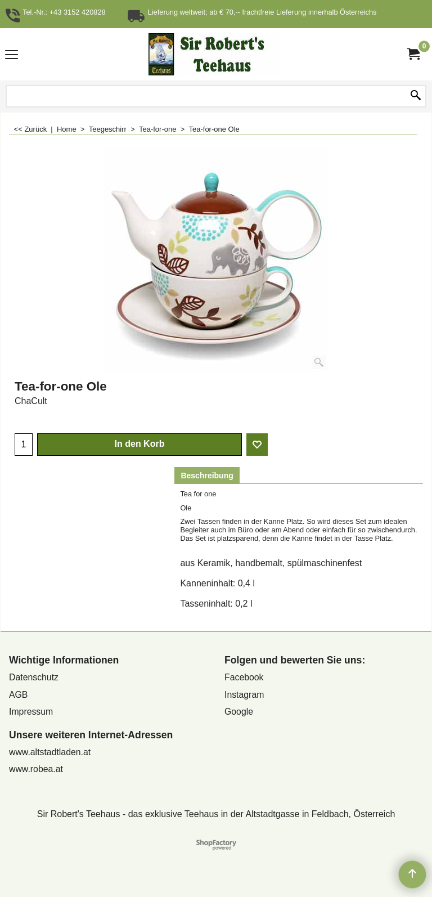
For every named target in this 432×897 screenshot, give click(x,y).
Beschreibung (207, 475)
